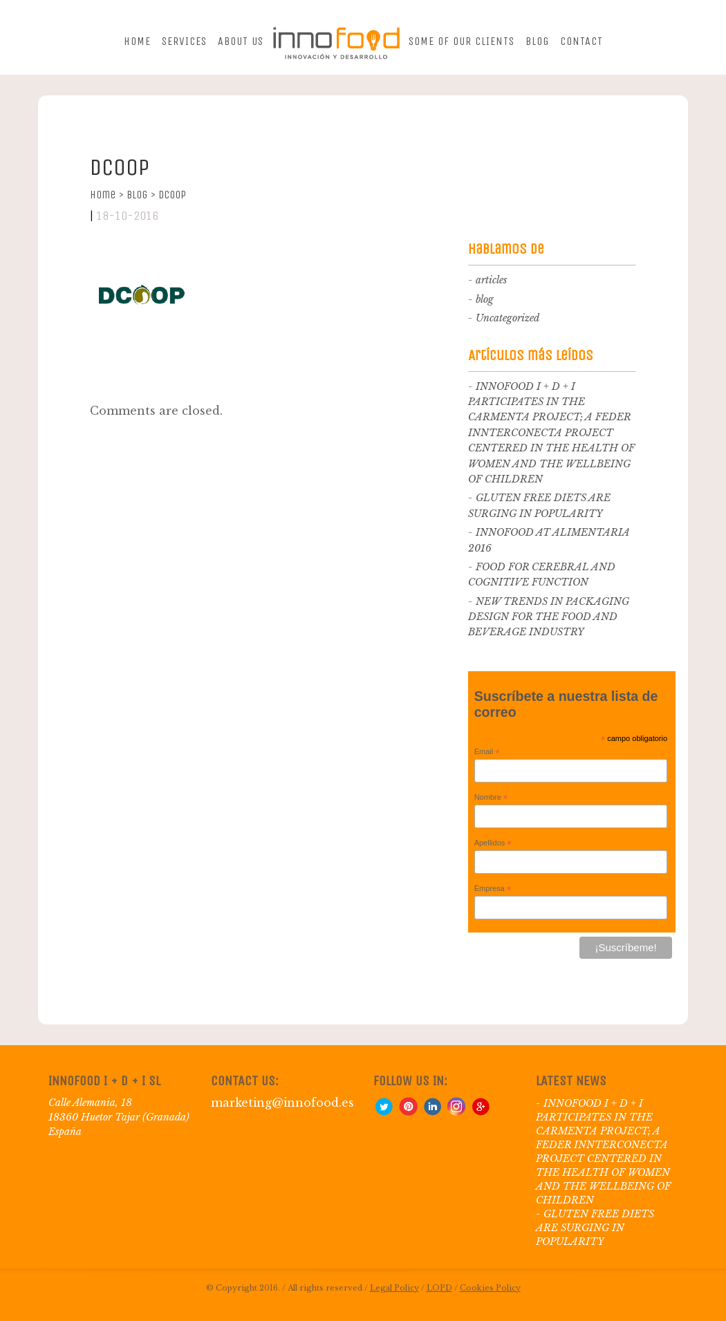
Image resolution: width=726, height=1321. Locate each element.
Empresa (493, 889)
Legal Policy (394, 1288)
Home (137, 41)
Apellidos (493, 843)
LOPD (439, 1288)
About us (240, 41)
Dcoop (172, 194)
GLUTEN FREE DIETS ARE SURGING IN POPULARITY (595, 1228)
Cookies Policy (490, 1288)
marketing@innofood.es (282, 1102)
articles (491, 280)
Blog (537, 41)
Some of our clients (461, 41)
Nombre (491, 798)
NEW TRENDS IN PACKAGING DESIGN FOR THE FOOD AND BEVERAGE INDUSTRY (548, 617)
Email (487, 752)
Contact (581, 41)
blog (485, 299)
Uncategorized (507, 318)
